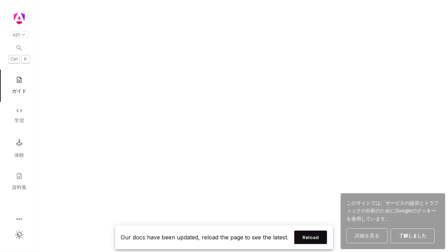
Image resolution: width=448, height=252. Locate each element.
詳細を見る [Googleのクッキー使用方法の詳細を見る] (367, 235)
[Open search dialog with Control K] (19, 54)
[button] (19, 220)
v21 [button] (19, 34)
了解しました (412, 235)
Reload (310, 237)
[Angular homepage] (19, 18)
